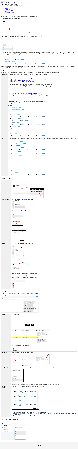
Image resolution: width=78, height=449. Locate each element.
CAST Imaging (3, 2)
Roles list (5, 11)
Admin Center (28, 2)
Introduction (6, 8)
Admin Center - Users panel (40, 32)
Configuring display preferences (24, 80)
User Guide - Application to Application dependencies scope (30, 182)
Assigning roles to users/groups (9, 12)
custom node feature (23, 199)
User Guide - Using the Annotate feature (44, 53)
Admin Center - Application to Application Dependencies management (35, 79)
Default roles (8, 9)
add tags (20, 279)
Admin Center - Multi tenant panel (28, 81)
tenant (29, 34)
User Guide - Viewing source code (25, 275)
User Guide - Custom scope (24, 210)
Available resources (9, 10)
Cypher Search (22, 227)
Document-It (21, 243)
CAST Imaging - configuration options (19, 2)
